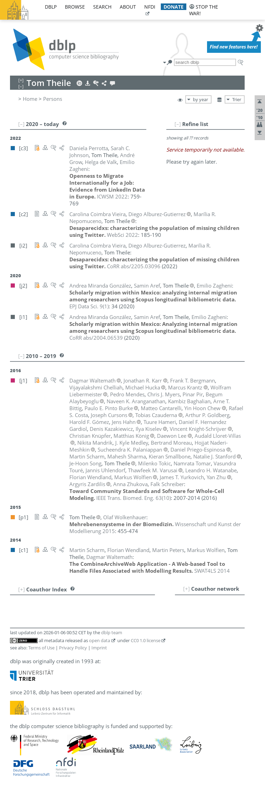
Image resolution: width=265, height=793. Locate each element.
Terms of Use (41, 648)
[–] (178, 123)
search (102, 6)
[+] (186, 588)
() (89, 306)
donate (174, 6)
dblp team (111, 632)
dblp (51, 6)
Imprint (99, 648)
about (128, 6)
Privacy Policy (73, 648)
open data (99, 640)
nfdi (149, 6)
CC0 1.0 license (145, 640)
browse (75, 6)
